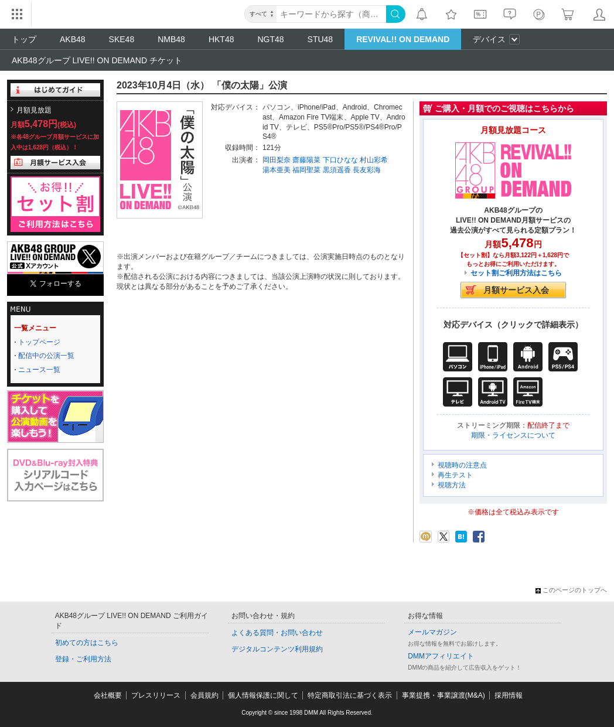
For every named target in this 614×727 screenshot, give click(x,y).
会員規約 (204, 695)
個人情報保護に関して (263, 695)
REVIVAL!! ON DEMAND (402, 39)
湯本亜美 (276, 170)
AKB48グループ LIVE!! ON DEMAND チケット (97, 60)
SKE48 (122, 39)
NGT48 (270, 39)
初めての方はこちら (86, 643)
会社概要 (108, 695)
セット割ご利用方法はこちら (516, 273)
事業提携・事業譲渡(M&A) (443, 695)
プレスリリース (155, 695)
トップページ (39, 342)
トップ (24, 39)
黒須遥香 (337, 170)
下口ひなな (340, 160)
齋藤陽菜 (306, 160)
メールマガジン (432, 632)
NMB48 (171, 39)
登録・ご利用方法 (83, 659)
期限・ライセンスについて (513, 435)
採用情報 (508, 695)
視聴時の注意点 (462, 465)
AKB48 (73, 39)
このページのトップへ (571, 589)
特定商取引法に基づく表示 (350, 695)
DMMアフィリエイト (441, 656)
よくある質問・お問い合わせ (277, 633)
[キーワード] (331, 14)
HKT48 (221, 39)
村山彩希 (374, 160)
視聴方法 (452, 485)
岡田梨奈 (276, 160)
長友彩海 (367, 170)
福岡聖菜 (306, 170)
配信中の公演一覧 (46, 355)
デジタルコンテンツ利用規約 (277, 649)
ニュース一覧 (39, 370)
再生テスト (455, 475)
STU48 (320, 39)
